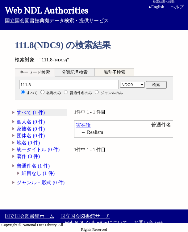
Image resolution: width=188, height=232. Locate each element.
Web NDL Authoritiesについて (96, 222)
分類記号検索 (75, 72)
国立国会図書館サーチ (85, 216)
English (156, 7)
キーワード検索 (35, 72)
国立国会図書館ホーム (29, 216)
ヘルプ (177, 7)
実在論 (83, 125)
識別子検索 (114, 72)
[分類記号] (69, 84)
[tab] (35, 72)
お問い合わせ (148, 222)
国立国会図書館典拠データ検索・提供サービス (94, 14)
